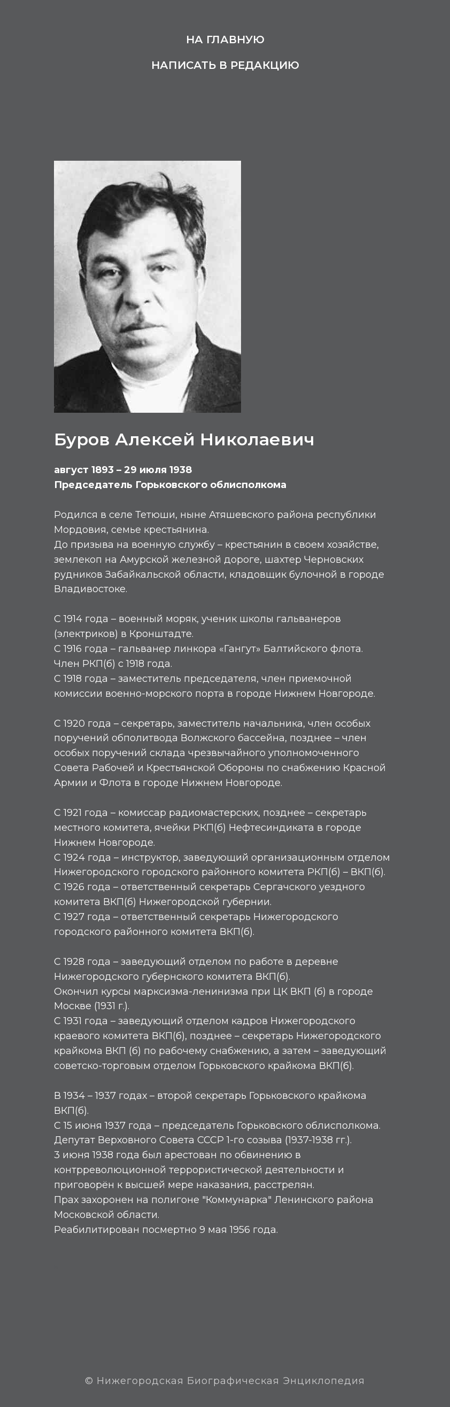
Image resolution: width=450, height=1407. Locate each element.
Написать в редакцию (225, 65)
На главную (225, 39)
